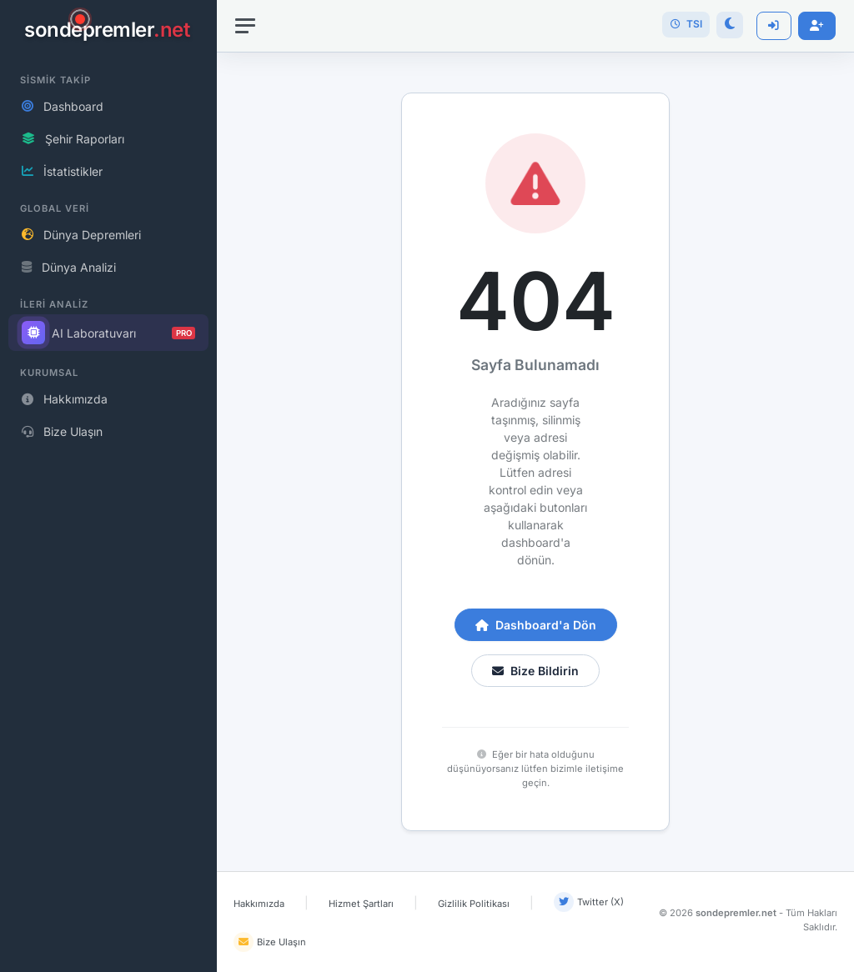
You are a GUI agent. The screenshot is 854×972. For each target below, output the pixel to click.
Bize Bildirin (535, 671)
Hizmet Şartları (361, 903)
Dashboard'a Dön (535, 625)
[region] (108, 486)
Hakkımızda (259, 903)
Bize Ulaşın (270, 942)
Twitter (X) (589, 902)
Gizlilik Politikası (474, 903)
